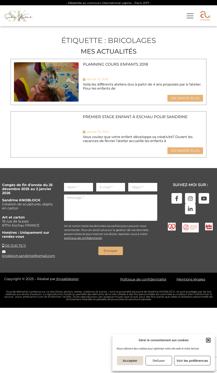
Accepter (130, 361)
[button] (208, 340)
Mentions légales (191, 279)
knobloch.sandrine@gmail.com (28, 256)
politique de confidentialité (83, 238)
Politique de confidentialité (143, 279)
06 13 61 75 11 (15, 246)
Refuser (159, 361)
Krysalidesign (67, 279)
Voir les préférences (192, 361)
